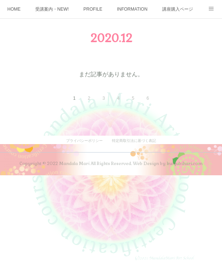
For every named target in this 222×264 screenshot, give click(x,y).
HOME (14, 9)
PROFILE (92, 9)
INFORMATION (132, 9)
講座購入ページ (177, 9)
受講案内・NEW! (52, 9)
